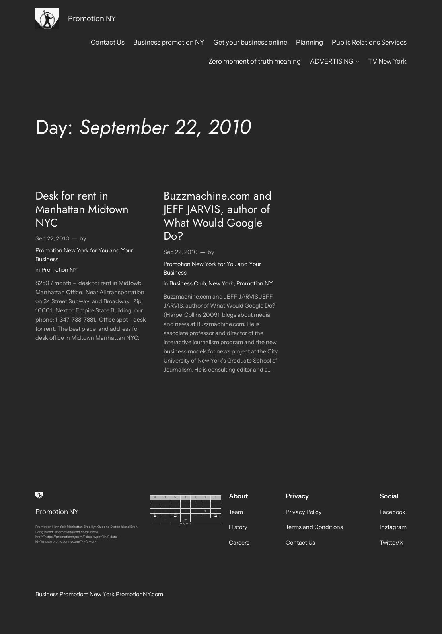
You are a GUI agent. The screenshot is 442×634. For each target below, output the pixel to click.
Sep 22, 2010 (52, 238)
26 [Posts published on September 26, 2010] (215, 515)
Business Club (187, 283)
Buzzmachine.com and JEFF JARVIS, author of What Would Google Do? (217, 216)
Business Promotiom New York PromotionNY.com (99, 594)
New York (221, 283)
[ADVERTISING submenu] (357, 61)
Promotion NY (92, 18)
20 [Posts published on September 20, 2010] (155, 515)
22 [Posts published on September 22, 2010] (175, 515)
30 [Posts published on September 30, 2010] (185, 519)
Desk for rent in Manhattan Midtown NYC (82, 209)
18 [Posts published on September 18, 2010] (205, 511)
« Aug (182, 523)
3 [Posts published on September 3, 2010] (195, 501)
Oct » (188, 523)
